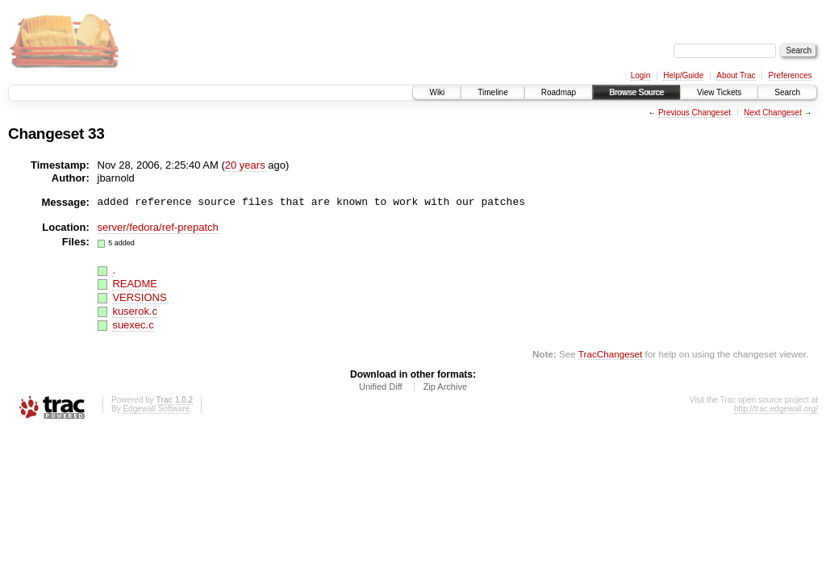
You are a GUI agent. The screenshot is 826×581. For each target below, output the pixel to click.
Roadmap (558, 92)
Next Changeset (773, 112)
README (134, 284)
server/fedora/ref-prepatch (158, 227)
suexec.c (132, 325)
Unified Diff (381, 386)
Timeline (492, 92)
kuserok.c (134, 311)
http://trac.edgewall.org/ (776, 408)
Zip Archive (445, 386)
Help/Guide (683, 75)
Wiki (436, 92)
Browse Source (636, 92)
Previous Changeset (694, 112)
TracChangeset (610, 354)
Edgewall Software (156, 408)
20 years (245, 165)
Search (787, 92)
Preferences (790, 75)
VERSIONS (139, 297)
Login (640, 75)
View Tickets (719, 92)
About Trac (735, 75)
